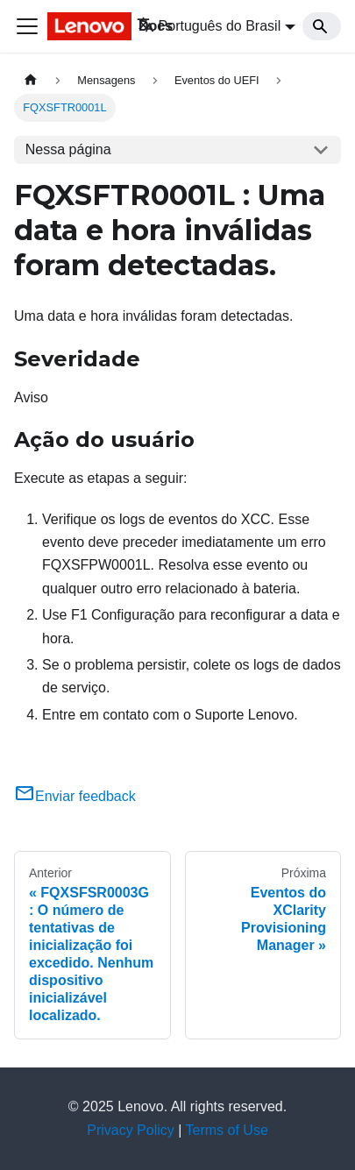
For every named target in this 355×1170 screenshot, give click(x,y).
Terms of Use (227, 1130)
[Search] (321, 26)
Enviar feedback (75, 796)
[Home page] (30, 80)
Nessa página (68, 149)
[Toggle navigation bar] (27, 26)
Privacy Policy (130, 1130)
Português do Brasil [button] (209, 25)
